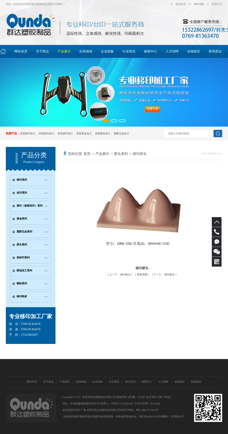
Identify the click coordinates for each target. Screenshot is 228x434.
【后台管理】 (141, 403)
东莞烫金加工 (84, 133)
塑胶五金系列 (24, 231)
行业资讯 (128, 51)
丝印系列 (22, 192)
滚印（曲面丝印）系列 (30, 205)
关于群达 (42, 51)
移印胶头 (120, 274)
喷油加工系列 (24, 270)
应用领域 (85, 51)
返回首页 (181, 4)
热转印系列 (23, 257)
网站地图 (199, 4)
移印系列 (22, 179)
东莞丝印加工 (46, 133)
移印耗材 (22, 296)
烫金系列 (22, 218)
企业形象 (107, 51)
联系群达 (215, 51)
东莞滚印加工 (65, 133)
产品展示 (64, 51)
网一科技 (164, 397)
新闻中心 (150, 51)
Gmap (155, 403)
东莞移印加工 (27, 133)
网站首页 (20, 51)
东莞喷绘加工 (103, 133)
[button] (106, 120)
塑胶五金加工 (121, 133)
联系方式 (217, 4)
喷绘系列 (22, 283)
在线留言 (193, 51)
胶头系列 (22, 244)
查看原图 (142, 274)
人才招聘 (172, 51)
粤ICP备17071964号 (147, 410)
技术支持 (130, 381)
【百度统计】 (177, 416)
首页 (87, 154)
